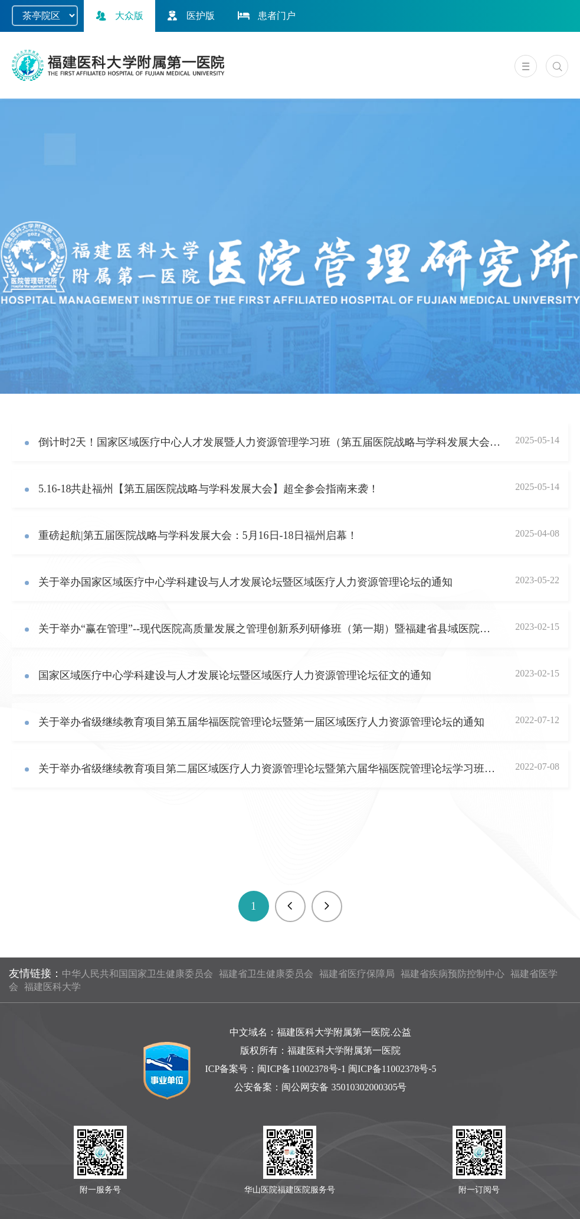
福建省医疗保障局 (357, 974)
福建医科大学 (52, 987)
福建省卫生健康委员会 (266, 974)
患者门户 (265, 16)
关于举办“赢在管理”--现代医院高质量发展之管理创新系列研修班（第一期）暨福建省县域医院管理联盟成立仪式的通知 (269, 629)
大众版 (118, 16)
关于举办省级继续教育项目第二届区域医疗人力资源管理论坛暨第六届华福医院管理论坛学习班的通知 (269, 768)
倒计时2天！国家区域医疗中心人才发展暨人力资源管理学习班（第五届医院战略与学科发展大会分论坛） (269, 442)
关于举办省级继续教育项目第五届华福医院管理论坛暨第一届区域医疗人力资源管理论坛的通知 (261, 722)
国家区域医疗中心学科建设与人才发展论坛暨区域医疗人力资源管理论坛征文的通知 (234, 675)
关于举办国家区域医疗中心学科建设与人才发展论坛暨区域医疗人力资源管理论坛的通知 (245, 582)
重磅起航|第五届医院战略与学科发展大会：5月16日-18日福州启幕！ (198, 535)
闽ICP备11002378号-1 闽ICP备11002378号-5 (346, 1069)
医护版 (189, 16)
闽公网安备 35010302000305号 (344, 1087)
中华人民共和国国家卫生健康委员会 (137, 974)
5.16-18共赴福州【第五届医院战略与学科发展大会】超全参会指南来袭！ (208, 489)
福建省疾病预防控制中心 (452, 974)
